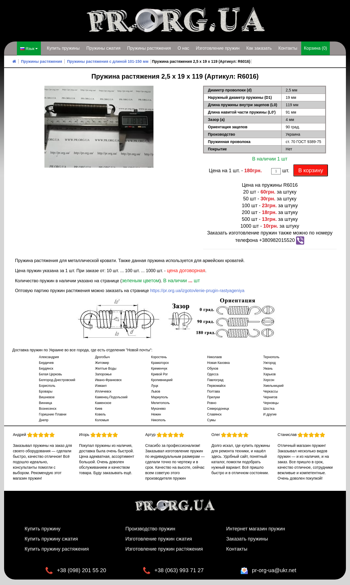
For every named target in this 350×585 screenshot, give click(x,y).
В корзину (310, 170)
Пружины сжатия (103, 48)
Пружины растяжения (149, 48)
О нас (183, 48)
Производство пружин (150, 528)
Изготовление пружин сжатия (158, 539)
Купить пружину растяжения (57, 549)
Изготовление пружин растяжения (164, 549)
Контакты (287, 48)
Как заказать (259, 48)
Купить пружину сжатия (51, 539)
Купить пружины (63, 48)
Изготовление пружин (217, 48)
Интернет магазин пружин (255, 528)
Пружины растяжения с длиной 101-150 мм (108, 61)
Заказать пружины (247, 539)
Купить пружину (43, 528)
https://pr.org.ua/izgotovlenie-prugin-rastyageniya (197, 290)
